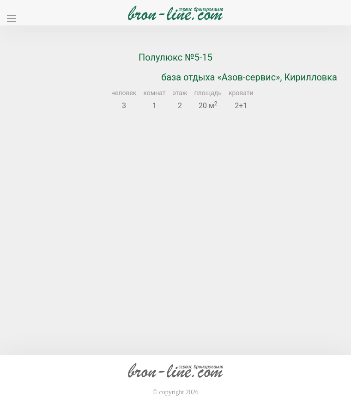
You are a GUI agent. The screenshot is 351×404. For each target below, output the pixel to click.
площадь (208, 93)
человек (123, 93)
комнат (154, 93)
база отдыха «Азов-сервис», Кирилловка (249, 77)
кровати (241, 93)
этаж (180, 93)
